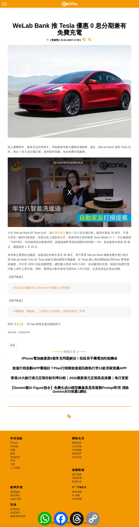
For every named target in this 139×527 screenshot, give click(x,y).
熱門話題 (77, 457)
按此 (18, 324)
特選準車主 (59, 232)
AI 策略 (76, 495)
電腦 (12, 450)
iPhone (14, 442)
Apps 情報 (15, 498)
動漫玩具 (77, 481)
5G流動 (14, 446)
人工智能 (15, 467)
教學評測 (16, 487)
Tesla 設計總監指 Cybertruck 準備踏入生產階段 (42, 287)
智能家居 (15, 457)
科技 (12, 345)
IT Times (79, 487)
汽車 (12, 464)
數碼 (12, 453)
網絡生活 (78, 438)
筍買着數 (77, 450)
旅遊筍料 (77, 453)
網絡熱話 (77, 442)
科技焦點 (16, 438)
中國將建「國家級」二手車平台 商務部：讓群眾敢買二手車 (49, 311)
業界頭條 (77, 491)
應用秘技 (15, 491)
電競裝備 (77, 478)
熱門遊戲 (77, 474)
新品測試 (15, 495)
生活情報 (77, 446)
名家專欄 (77, 498)
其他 (13, 504)
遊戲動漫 (78, 469)
